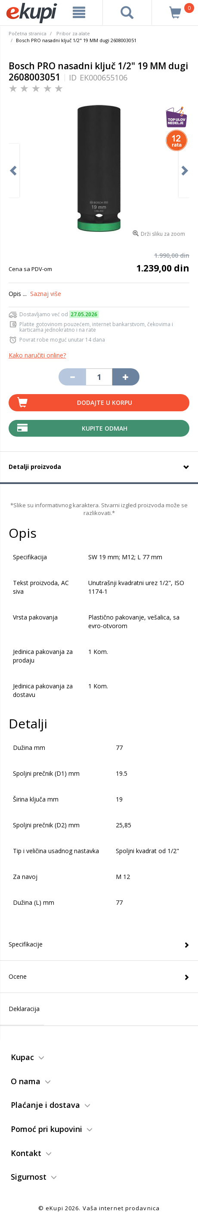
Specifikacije (26, 944)
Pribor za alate (73, 33)
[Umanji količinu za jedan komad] (72, 376)
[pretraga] (127, 12)
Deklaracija (24, 1009)
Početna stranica (27, 33)
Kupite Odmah (104, 428)
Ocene (18, 976)
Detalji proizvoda (35, 466)
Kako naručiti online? (37, 355)
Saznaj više (45, 294)
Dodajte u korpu (104, 402)
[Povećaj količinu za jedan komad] (125, 376)
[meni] (79, 12)
